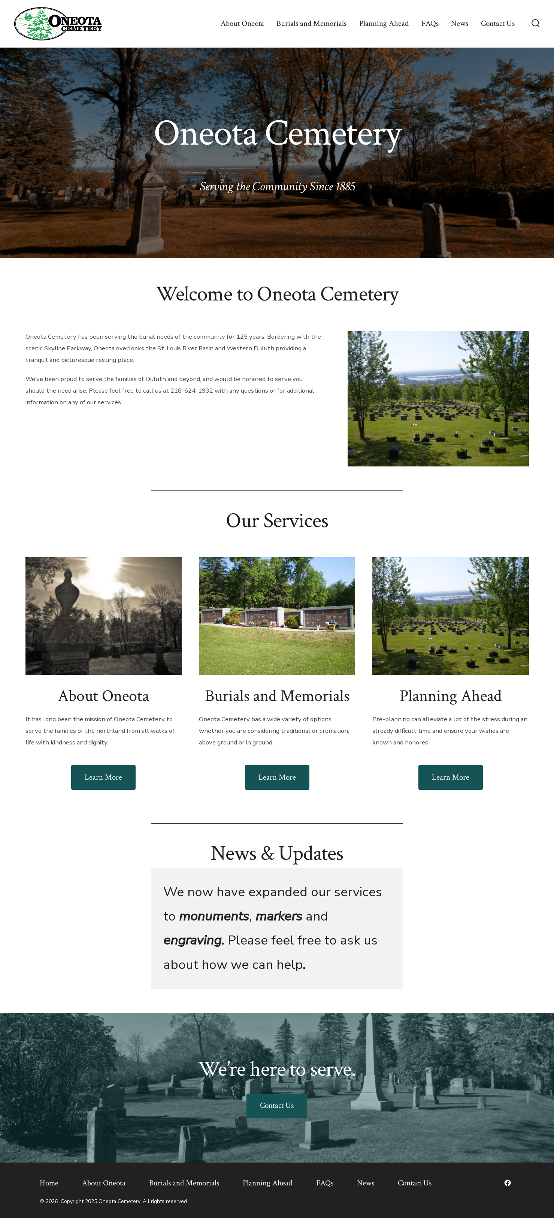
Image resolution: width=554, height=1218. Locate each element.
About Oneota (242, 23)
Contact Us (498, 23)
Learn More (103, 777)
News (459, 23)
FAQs (430, 23)
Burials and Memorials (311, 23)
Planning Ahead (384, 23)
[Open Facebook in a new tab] (507, 1183)
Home (49, 1183)
